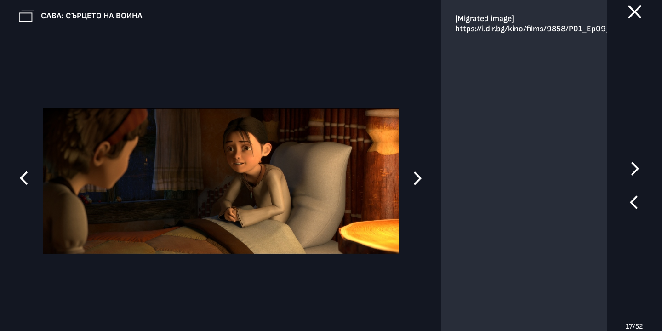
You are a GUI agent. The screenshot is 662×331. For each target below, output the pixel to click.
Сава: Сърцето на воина (92, 16)
